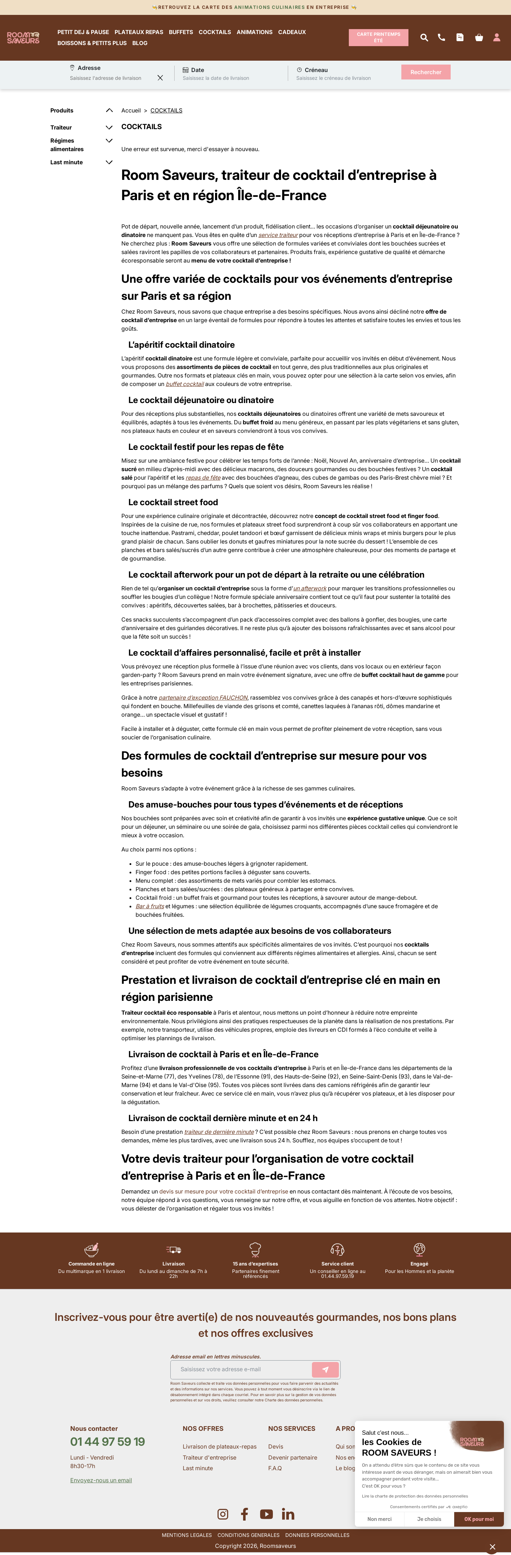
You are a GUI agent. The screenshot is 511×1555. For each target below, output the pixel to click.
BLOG (142, 45)
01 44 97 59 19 (107, 1444)
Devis (275, 1449)
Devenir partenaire (293, 1459)
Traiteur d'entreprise (209, 1459)
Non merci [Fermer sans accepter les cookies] (379, 1519)
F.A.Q (275, 1470)
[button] (492, 1546)
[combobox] (111, 80)
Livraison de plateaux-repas (220, 1449)
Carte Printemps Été (378, 39)
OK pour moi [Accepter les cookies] (479, 1519)
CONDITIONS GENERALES (249, 1537)
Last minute (198, 1470)
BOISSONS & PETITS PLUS (94, 45)
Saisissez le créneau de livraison (333, 80)
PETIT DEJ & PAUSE (85, 33)
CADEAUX (294, 33)
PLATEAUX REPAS (141, 33)
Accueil (131, 113)
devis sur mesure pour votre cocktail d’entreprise (223, 1193)
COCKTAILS (217, 33)
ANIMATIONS (257, 33)
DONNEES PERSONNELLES (317, 1537)
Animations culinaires (269, 7)
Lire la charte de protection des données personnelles (415, 1496)
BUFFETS (183, 33)
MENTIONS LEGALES (187, 1537)
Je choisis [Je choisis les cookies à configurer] (429, 1519)
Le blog (346, 1470)
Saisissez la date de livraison (216, 80)
